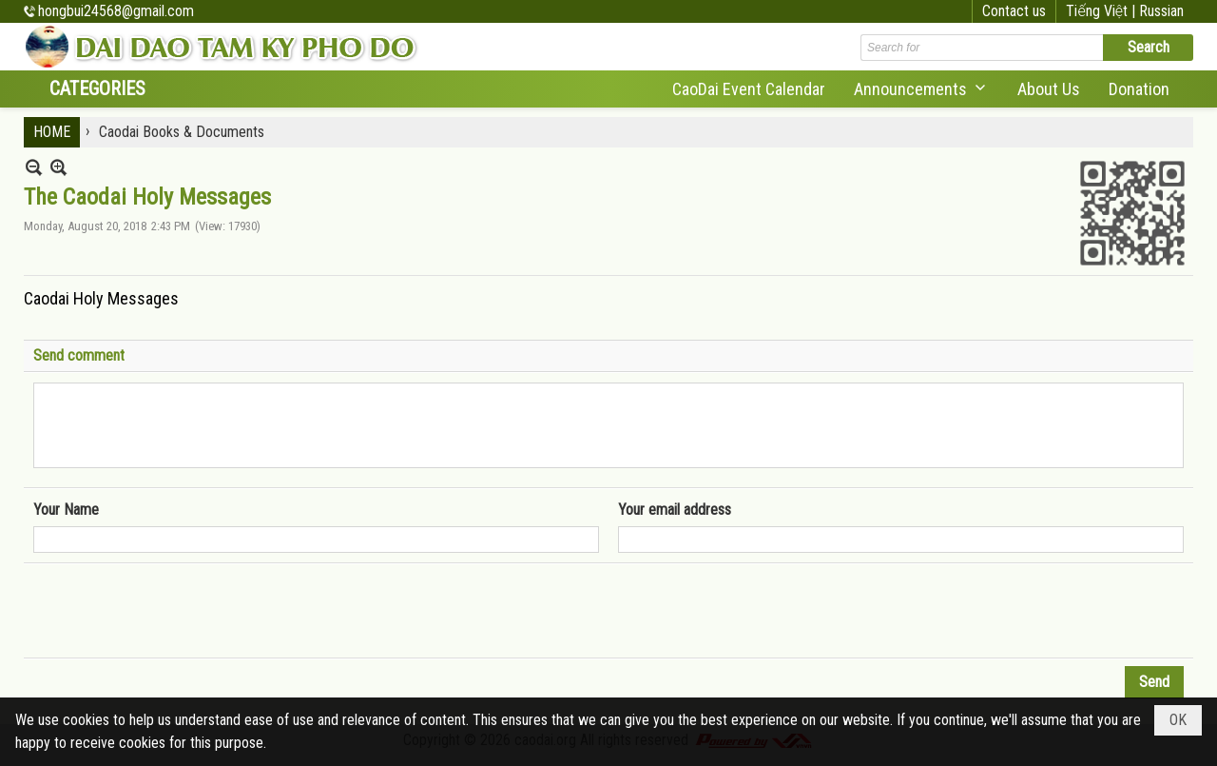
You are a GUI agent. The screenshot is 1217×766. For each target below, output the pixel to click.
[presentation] (177, 611)
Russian (1161, 11)
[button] (921, 89)
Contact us (1014, 11)
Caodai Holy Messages (101, 298)
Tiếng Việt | (1102, 11)
